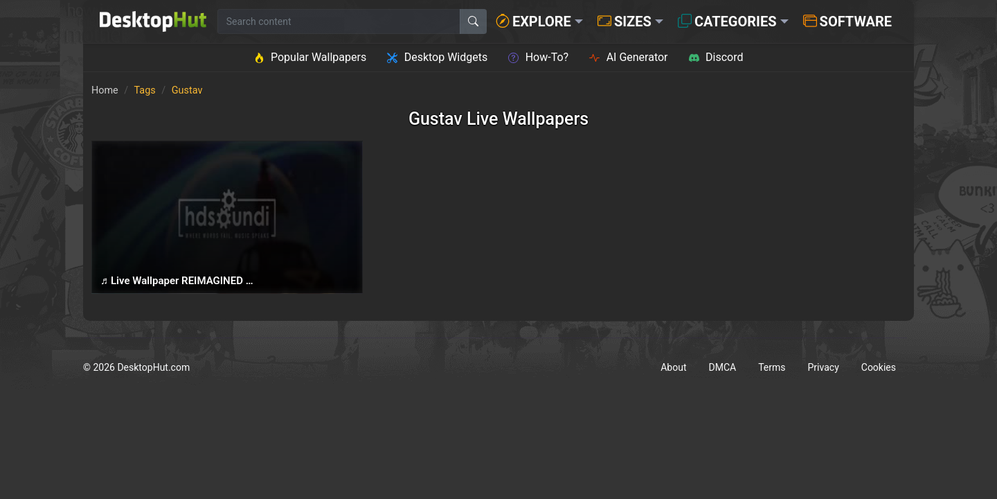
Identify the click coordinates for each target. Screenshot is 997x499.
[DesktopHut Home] (153, 21)
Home (104, 90)
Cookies (878, 367)
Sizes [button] (625, 21)
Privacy (823, 367)
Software (847, 21)
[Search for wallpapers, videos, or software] (338, 21)
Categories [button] (727, 21)
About (673, 367)
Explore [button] (533, 21)
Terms (771, 367)
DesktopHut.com (153, 367)
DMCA (723, 367)
